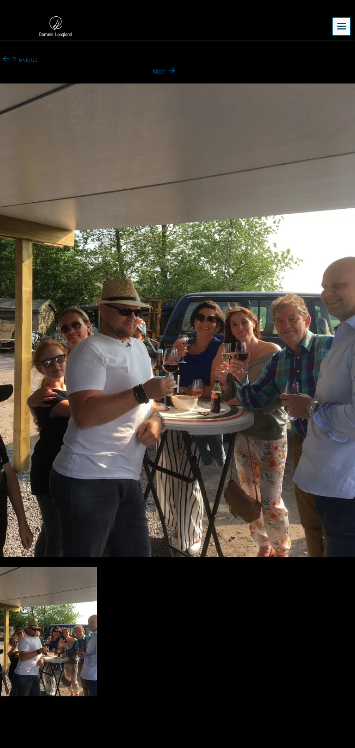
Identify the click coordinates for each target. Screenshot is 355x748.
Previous (18, 60)
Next (165, 71)
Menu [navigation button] (341, 26)
